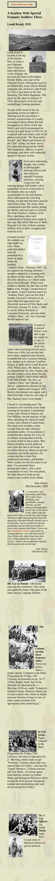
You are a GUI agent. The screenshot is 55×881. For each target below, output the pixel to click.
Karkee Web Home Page (22, 4)
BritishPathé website (20, 531)
